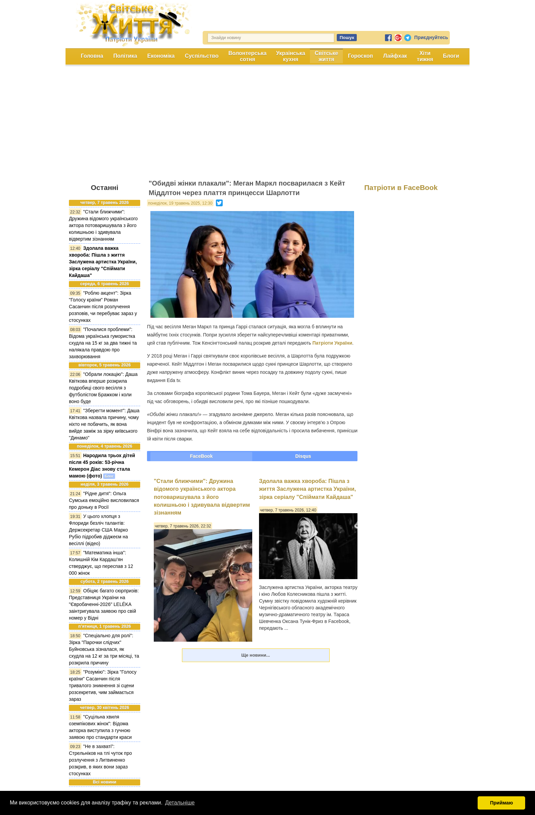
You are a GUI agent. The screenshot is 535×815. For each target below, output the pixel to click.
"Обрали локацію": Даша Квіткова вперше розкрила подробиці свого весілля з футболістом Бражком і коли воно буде (103, 387)
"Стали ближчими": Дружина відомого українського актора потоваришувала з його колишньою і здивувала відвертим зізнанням (103, 225)
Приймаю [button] (501, 802)
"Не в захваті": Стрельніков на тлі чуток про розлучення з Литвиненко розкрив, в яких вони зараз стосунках (100, 760)
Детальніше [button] (180, 802)
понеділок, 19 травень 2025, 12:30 (180, 203)
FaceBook (201, 456)
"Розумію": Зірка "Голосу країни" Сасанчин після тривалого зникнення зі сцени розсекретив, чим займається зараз (102, 685)
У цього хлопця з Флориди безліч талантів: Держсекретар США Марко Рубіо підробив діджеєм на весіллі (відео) (98, 530)
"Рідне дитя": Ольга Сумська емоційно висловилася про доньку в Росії (104, 500)
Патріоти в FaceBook (401, 187)
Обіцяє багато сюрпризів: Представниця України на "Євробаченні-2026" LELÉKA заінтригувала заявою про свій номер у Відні (104, 604)
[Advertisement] (267, 125)
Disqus (303, 456)
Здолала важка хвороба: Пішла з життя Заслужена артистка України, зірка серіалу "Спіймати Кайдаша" (103, 261)
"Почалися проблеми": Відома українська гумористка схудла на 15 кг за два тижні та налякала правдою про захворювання (103, 343)
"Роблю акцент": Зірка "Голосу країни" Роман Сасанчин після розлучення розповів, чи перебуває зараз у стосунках (103, 306)
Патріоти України (332, 343)
